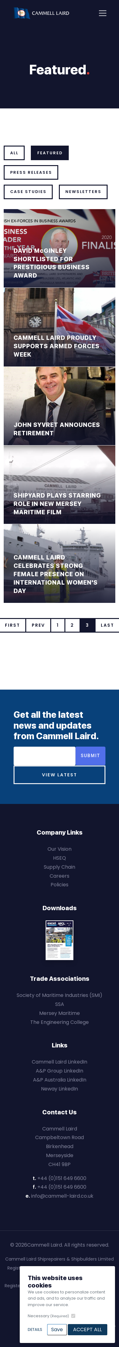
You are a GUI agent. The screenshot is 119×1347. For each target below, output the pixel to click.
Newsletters (83, 191)
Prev (38, 625)
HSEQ (59, 858)
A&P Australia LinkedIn (59, 1079)
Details (35, 1329)
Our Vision (59, 849)
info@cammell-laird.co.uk (62, 1196)
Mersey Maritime (59, 1013)
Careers (59, 876)
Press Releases (31, 172)
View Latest (59, 775)
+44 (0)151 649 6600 (61, 1178)
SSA (59, 1004)
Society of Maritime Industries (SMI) (59, 995)
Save (57, 1329)
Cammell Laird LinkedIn (59, 1061)
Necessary (48, 1315)
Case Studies (28, 191)
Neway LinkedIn (59, 1088)
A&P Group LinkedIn (59, 1070)
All (14, 153)
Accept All (87, 1329)
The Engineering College (59, 1022)
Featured (50, 153)
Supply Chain (59, 867)
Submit (90, 755)
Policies (59, 884)
